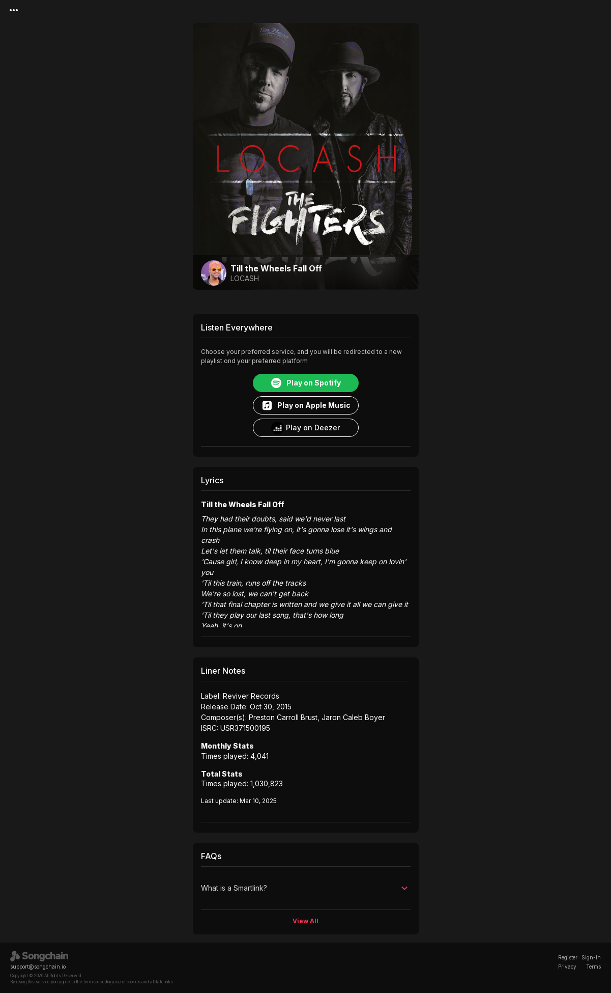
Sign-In (591, 957)
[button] (306, 888)
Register (567, 957)
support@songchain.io (38, 966)
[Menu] (13, 10)
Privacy (567, 966)
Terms (593, 966)
